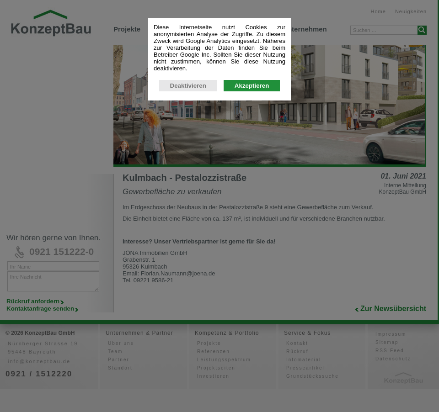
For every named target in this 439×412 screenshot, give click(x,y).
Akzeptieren (252, 88)
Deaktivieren (188, 88)
